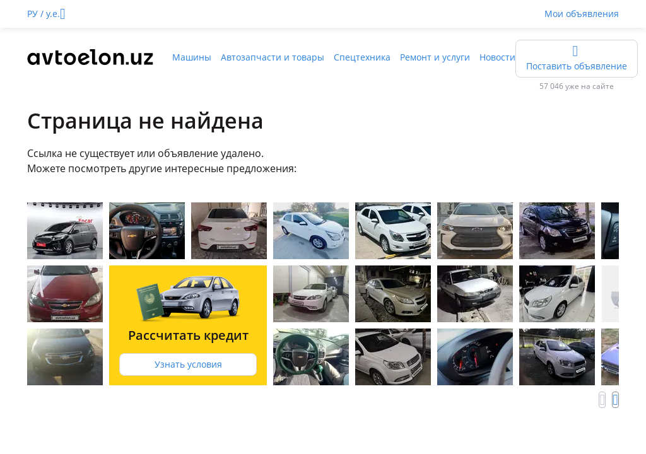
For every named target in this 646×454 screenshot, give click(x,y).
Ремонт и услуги (435, 57)
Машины (191, 57)
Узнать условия (188, 364)
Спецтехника (362, 57)
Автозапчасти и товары (272, 57)
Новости (497, 57)
